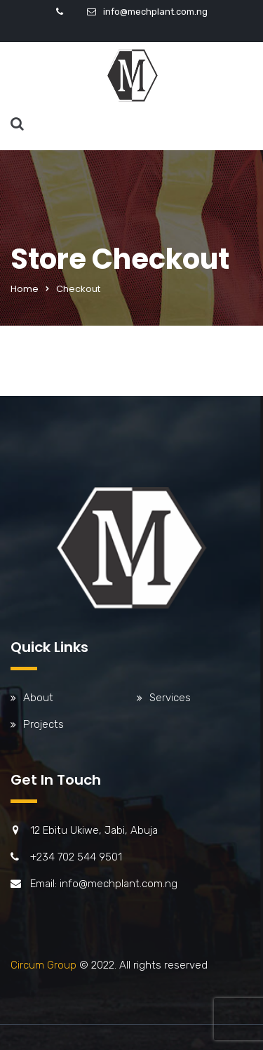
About (38, 697)
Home (25, 288)
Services (170, 697)
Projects (43, 724)
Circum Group (43, 965)
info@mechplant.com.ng (155, 11)
